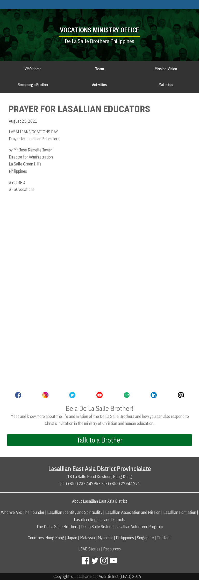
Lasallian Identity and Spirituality (74, 512)
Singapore (145, 537)
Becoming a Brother (33, 84)
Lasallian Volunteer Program (139, 526)
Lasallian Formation (179, 512)
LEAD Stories (89, 548)
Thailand (164, 537)
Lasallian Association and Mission (132, 512)
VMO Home (33, 69)
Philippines (125, 537)
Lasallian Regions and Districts (99, 519)
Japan (72, 537)
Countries (36, 537)
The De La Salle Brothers (57, 526)
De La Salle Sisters (96, 526)
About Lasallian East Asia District (99, 501)
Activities (99, 84)
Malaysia (87, 537)
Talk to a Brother (100, 440)
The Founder (33, 512)
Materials (166, 84)
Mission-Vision (166, 69)
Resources (112, 548)
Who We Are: (11, 512)
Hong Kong (54, 537)
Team (99, 69)
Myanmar (105, 537)
